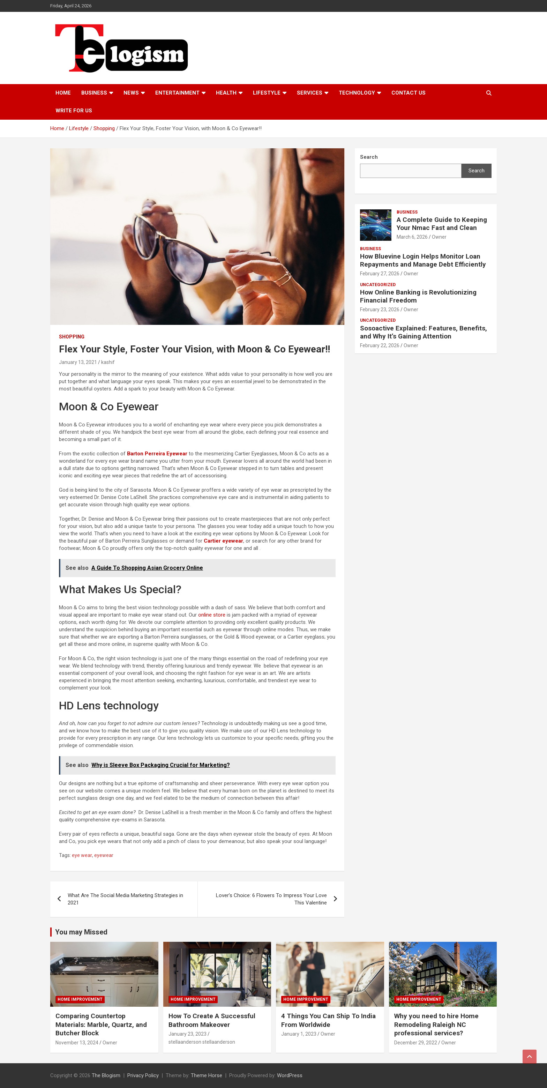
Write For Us (73, 110)
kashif (108, 362)
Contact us (408, 93)
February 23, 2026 (379, 309)
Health (226, 93)
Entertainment (177, 93)
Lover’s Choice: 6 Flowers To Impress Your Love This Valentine (271, 899)
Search (477, 170)
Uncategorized (378, 284)
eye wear (82, 855)
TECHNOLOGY (357, 93)
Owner (439, 237)
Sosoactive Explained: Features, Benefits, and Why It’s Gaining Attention (423, 332)
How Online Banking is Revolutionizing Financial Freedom (418, 296)
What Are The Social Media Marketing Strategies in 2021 (125, 899)
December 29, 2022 (415, 1042)
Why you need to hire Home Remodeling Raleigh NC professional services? (436, 1024)
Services (309, 93)
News (131, 93)
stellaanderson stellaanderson (201, 1042)
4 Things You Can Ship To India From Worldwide (328, 1020)
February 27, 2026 (379, 273)
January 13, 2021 (78, 362)
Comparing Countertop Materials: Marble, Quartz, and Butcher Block (101, 1024)
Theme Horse (206, 1075)
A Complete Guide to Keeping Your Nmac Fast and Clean (442, 224)
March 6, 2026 (412, 237)
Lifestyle (266, 93)
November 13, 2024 (76, 1042)
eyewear (103, 855)
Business (94, 93)
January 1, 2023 (298, 1034)
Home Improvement (80, 999)
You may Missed (81, 932)
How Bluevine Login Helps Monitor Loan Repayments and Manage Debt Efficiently (423, 260)
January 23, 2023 (187, 1034)
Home (63, 93)
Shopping (71, 337)
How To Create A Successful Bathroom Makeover (211, 1020)
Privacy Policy (143, 1075)
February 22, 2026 (379, 345)
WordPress (289, 1075)
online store (211, 615)
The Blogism (106, 1075)
